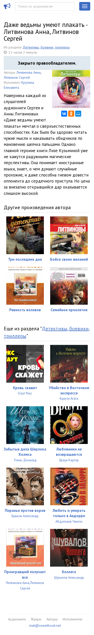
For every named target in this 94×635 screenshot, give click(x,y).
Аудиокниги (17, 619)
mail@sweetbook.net (45, 625)
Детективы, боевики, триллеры (46, 47)
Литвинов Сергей (17, 77)
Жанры (36, 619)
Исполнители (72, 619)
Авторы (52, 619)
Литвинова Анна (29, 72)
